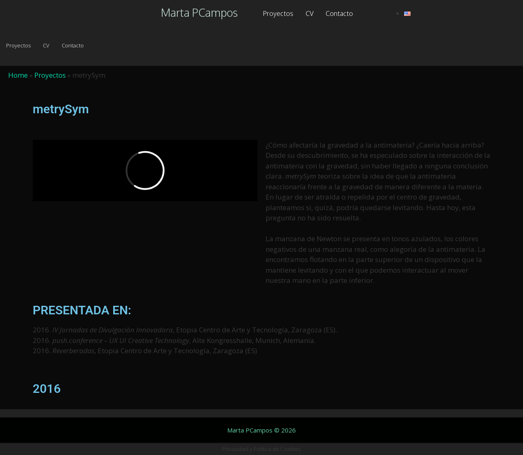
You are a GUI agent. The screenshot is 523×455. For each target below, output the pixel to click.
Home (18, 75)
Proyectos (278, 13)
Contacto (339, 13)
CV (309, 13)
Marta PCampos (199, 12)
